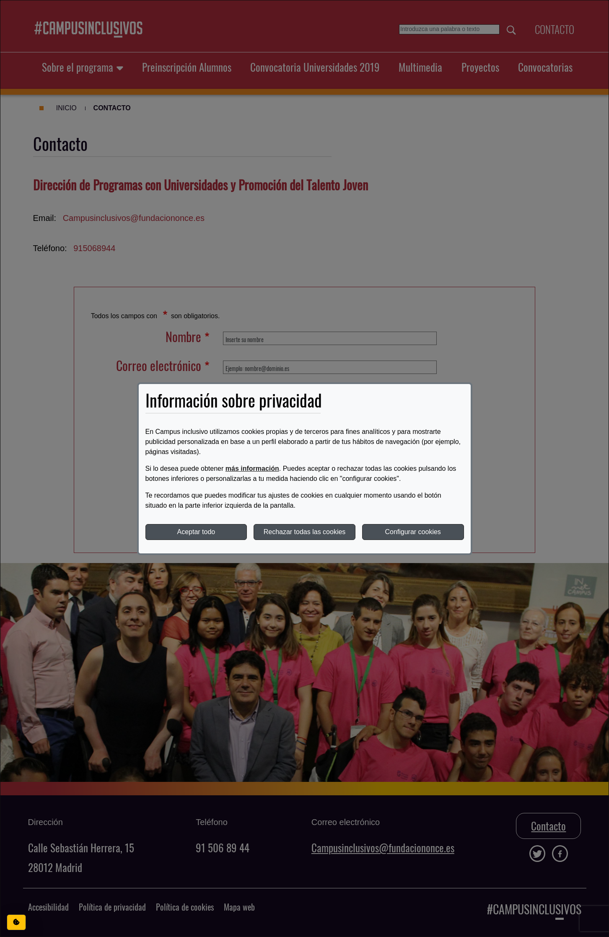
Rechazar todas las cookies (305, 531)
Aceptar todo (196, 531)
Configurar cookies (413, 531)
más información (252, 468)
